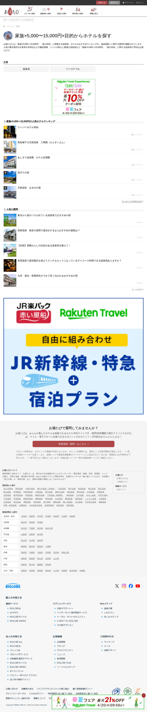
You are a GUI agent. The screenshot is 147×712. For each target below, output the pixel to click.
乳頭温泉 (62, 489)
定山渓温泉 (8, 489)
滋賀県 (24, 552)
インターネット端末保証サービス (72, 612)
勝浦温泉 (69, 499)
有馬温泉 (49, 499)
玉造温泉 (7, 502)
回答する (102, 3)
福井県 (40, 540)
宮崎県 (64, 571)
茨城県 (40, 522)
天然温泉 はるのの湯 (29, 187)
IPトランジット (17, 671)
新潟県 (40, 534)
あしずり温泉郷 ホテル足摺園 (34, 157)
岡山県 (40, 558)
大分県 (56, 571)
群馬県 (32, 522)
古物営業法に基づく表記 (87, 693)
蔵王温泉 (102, 489)
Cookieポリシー (36, 693)
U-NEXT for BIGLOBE (67, 620)
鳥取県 (24, 558)
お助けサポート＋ (65, 608)
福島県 (72, 516)
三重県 (48, 546)
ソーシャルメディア (66, 666)
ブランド (61, 646)
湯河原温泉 (18, 495)
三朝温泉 (102, 499)
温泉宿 (26, 69)
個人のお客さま (14, 597)
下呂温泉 (7, 499)
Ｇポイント (121, 489)
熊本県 (48, 571)
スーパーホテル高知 (28, 127)
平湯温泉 (17, 499)
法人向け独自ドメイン (20, 679)
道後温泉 (79, 499)
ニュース (61, 654)
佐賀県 (32, 571)
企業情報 (57, 636)
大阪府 (40, 552)
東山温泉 (92, 489)
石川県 (32, 540)
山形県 (64, 516)
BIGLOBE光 (15, 608)
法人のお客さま (14, 636)
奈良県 (56, 552)
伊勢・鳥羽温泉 (10, 505)
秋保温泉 (82, 489)
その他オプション (65, 625)
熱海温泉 (60, 505)
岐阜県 (32, 546)
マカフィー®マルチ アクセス (23, 675)
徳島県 (24, 565)
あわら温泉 (91, 495)
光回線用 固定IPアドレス (21, 658)
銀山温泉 (7, 492)
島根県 (32, 558)
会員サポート (110, 650)
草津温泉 (17, 492)
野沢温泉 (80, 492)
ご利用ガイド (122, 482)
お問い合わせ (12, 688)
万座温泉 (39, 492)
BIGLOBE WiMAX (18, 620)
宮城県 (48, 516)
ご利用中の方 (107, 636)
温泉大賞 (108, 608)
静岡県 (24, 546)
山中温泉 (80, 495)
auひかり (14, 612)
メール (107, 646)
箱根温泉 (102, 502)
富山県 (24, 540)
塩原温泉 (70, 492)
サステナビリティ (65, 650)
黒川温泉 (47, 502)
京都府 (32, 552)
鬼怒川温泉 (59, 492)
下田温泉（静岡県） (55, 495)
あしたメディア (111, 616)
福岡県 (24, 571)
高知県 (48, 565)
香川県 (32, 565)
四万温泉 (49, 492)
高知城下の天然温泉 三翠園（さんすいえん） (42, 142)
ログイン (140, 3)
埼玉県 (24, 528)
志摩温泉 (23, 505)
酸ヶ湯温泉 (68, 502)
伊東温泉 (29, 495)
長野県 (32, 534)
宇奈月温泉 (102, 495)
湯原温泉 (27, 502)
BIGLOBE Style (64, 662)
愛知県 (40, 546)
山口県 (56, 558)
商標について (39, 698)
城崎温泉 (39, 499)
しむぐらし (109, 612)
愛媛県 (40, 565)
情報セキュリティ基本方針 (18, 698)
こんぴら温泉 (90, 499)
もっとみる (138, 289)
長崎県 (40, 571)
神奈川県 (49, 528)
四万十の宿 (23, 172)
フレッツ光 (15, 650)
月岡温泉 (100, 492)
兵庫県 (48, 552)
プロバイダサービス (19, 654)
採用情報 (61, 658)
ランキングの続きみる (133, 201)
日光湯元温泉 (90, 502)
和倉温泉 (70, 495)
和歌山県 (65, 552)
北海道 (24, 516)
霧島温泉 (57, 502)
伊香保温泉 (28, 492)
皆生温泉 (17, 502)
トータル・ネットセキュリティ (71, 616)
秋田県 (56, 516)
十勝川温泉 (30, 489)
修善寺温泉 (40, 495)
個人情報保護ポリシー (83, 688)
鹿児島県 (73, 571)
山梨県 (24, 534)
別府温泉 (37, 502)
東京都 (40, 528)
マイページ (128, 3)
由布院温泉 (49, 505)
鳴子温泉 (72, 489)
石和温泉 (7, 495)
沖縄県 (82, 571)
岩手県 (40, 516)
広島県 (48, 558)
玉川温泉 (79, 502)
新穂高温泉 (28, 499)
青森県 (32, 516)
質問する (114, 3)
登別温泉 (19, 489)
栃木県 (24, 522)
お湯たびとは (122, 478)
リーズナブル (73, 69)
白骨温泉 (90, 492)
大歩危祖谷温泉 (35, 505)
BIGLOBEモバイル (18, 616)
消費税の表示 (27, 688)
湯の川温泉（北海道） (46, 489)
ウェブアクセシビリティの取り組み (53, 688)
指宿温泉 (70, 505)
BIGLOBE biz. (16, 641)
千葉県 (32, 528)
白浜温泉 (59, 499)
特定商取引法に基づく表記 (60, 693)
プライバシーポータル (16, 693)
